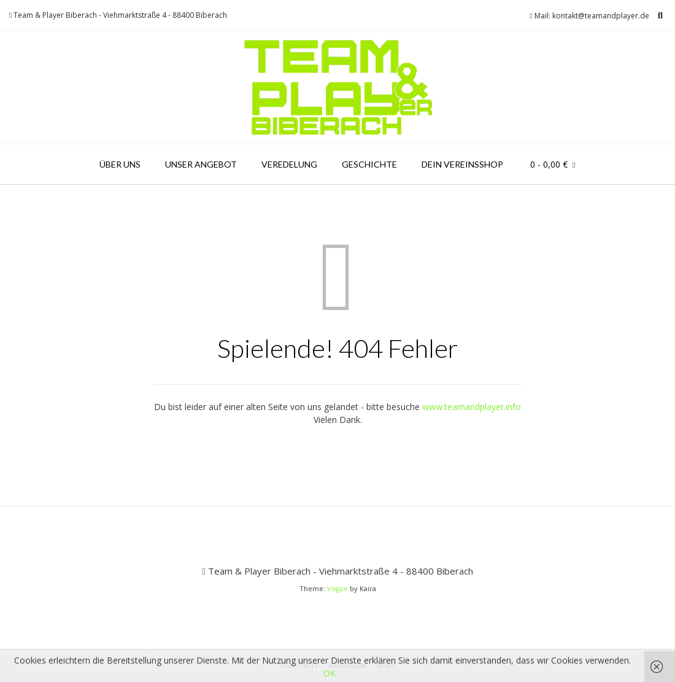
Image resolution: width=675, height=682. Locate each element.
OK (329, 673)
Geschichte (369, 164)
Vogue (337, 588)
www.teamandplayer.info (471, 407)
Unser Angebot (201, 164)
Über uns (120, 164)
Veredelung (289, 164)
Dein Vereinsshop (462, 164)
